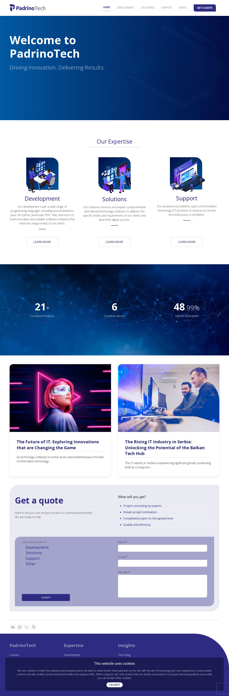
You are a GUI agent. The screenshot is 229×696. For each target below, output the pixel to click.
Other (29, 563)
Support (166, 7)
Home (106, 7)
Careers (15, 655)
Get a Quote (204, 7)
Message (124, 572)
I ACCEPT (114, 684)
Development (125, 7)
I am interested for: (33, 542)
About (183, 7)
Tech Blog (124, 655)
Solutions (147, 7)
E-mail (122, 557)
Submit (46, 597)
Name (122, 542)
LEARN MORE (42, 242)
